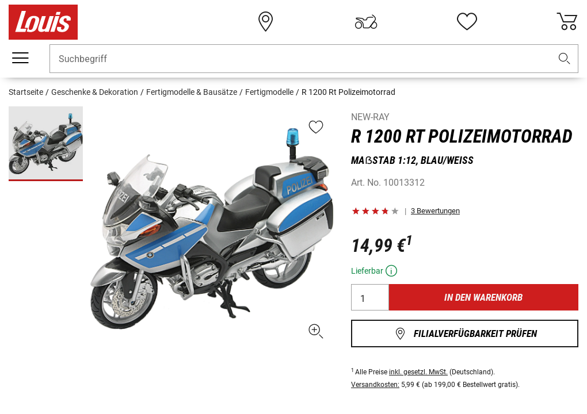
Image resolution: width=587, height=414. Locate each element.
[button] (564, 59)
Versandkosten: (375, 385)
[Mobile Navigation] (20, 58)
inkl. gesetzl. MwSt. (418, 372)
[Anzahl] (370, 297)
